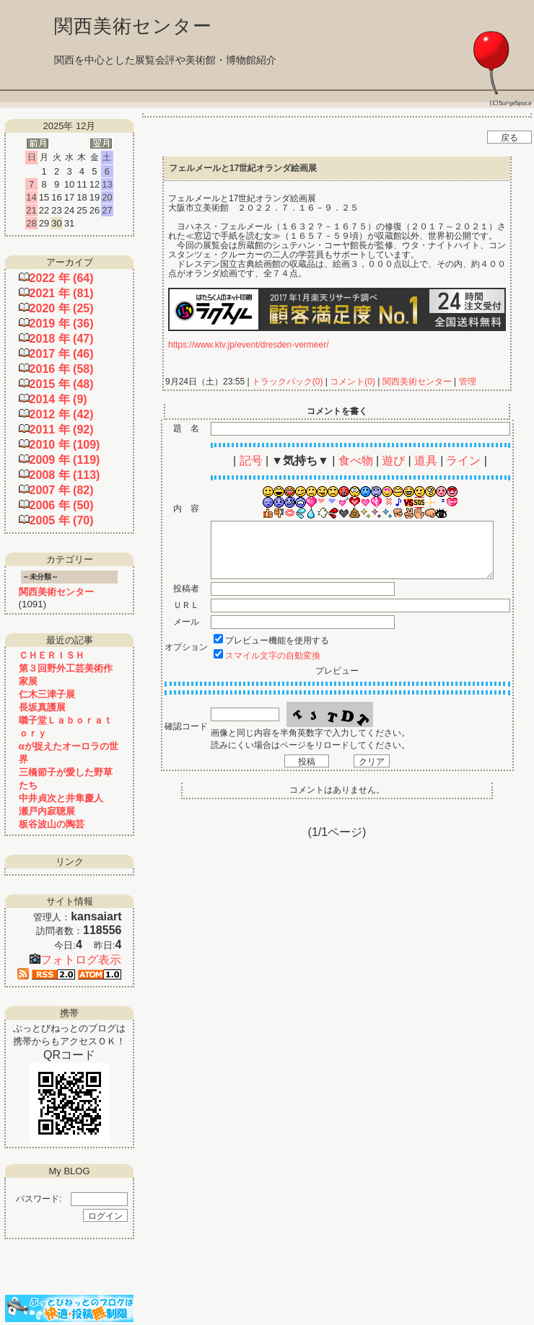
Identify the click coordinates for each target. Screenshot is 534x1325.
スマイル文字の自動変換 (272, 656)
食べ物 (355, 460)
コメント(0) (351, 382)
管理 (467, 382)
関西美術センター (417, 382)
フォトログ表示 (75, 960)
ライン (463, 460)
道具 (425, 460)
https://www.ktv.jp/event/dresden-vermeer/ (248, 345)
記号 (251, 460)
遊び (393, 460)
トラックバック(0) (287, 382)
